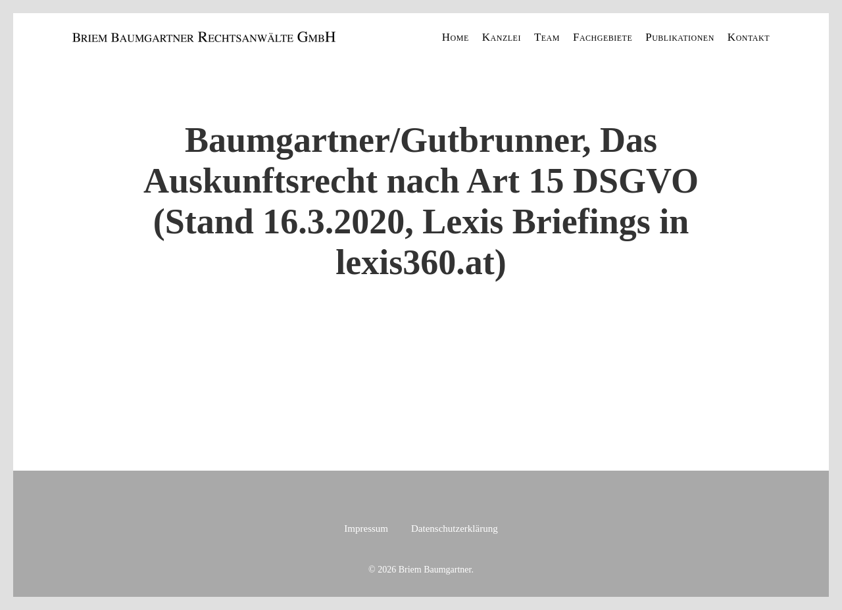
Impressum (366, 528)
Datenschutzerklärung (454, 528)
